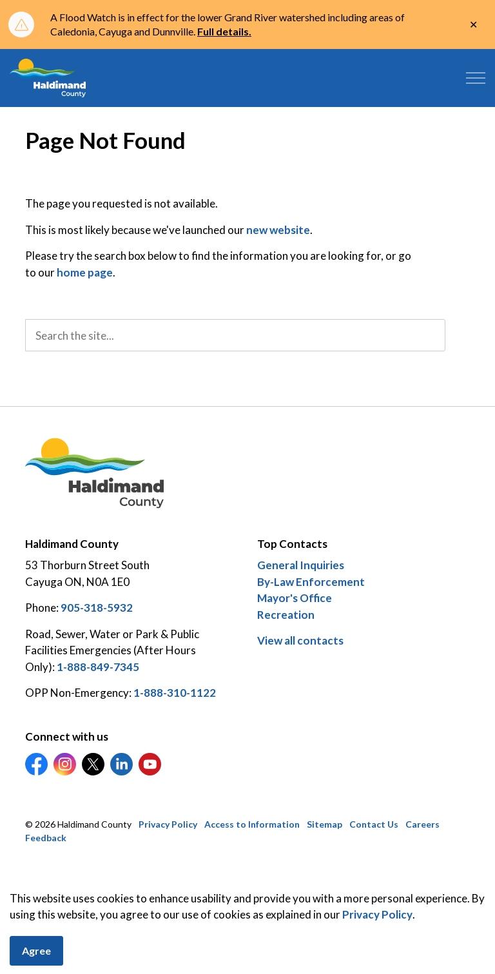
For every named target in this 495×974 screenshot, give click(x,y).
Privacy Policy (377, 964)
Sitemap (324, 824)
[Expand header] (475, 78)
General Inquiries (300, 565)
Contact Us (373, 824)
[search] (235, 335)
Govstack (90, 877)
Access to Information (252, 824)
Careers (422, 824)
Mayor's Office (294, 598)
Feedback (45, 837)
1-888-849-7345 (98, 667)
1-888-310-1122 (174, 692)
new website (278, 230)
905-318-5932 (97, 607)
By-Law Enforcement (311, 582)
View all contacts (300, 640)
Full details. (224, 31)
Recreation (286, 614)
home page (85, 272)
